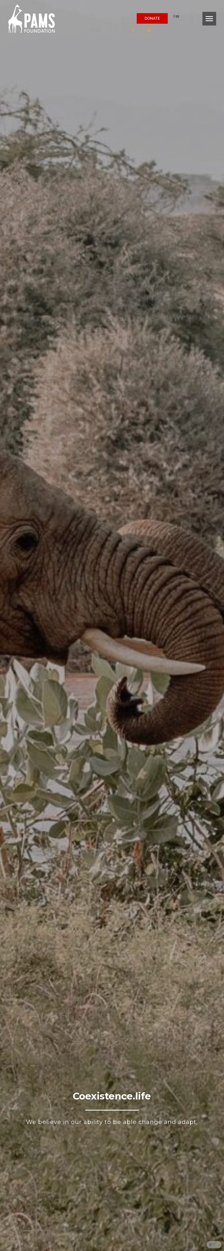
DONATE (152, 18)
